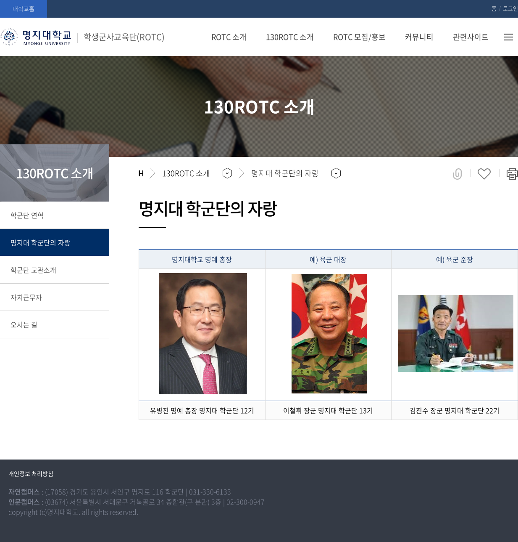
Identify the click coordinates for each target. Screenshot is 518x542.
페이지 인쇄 (512, 173)
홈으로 (141, 173)
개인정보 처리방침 (30, 473)
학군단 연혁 (27, 215)
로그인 (510, 8)
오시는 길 (24, 324)
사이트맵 (508, 37)
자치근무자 (26, 297)
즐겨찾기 (484, 173)
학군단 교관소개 (33, 270)
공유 (457, 173)
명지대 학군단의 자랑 (41, 242)
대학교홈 (23, 8)
